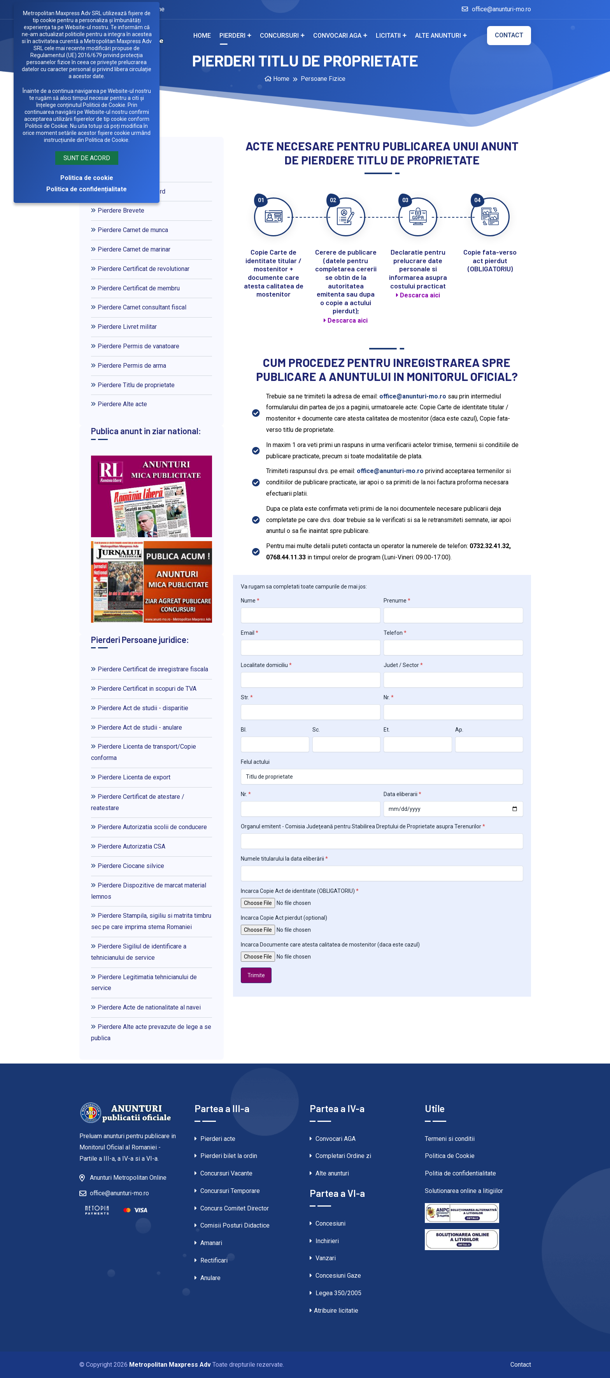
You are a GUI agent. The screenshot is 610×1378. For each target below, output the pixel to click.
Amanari (208, 1243)
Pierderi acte (215, 1138)
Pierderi (232, 35)
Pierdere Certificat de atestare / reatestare (137, 802)
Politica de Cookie (450, 1156)
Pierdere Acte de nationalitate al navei (146, 1007)
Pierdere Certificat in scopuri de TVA (143, 688)
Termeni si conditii (450, 1138)
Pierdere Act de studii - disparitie (139, 708)
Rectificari (211, 1260)
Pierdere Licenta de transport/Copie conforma (143, 752)
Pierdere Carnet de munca (129, 230)
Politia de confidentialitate (460, 1173)
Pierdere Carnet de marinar (130, 249)
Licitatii (388, 35)
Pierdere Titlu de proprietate (133, 385)
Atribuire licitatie (334, 1310)
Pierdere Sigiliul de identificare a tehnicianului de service (138, 952)
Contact (509, 35)
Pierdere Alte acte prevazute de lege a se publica (151, 1032)
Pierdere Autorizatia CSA (128, 846)
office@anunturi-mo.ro (496, 9)
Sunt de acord (86, 158)
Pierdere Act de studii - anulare (136, 727)
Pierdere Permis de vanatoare (135, 346)
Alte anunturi (438, 35)
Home (202, 35)
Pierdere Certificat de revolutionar (140, 268)
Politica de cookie (86, 178)
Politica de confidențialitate (86, 189)
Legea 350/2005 (335, 1293)
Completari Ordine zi (340, 1156)
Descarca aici (346, 320)
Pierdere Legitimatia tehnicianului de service (144, 982)
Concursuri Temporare (227, 1191)
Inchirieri (324, 1241)
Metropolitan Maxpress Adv (170, 1364)
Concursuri (279, 35)
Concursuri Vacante (223, 1173)
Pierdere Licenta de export (130, 777)
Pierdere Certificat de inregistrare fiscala (149, 669)
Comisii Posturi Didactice (232, 1225)
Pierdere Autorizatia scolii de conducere (149, 827)
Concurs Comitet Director (232, 1208)
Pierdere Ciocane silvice (127, 866)
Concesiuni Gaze (335, 1275)
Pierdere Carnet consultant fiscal (138, 307)
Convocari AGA (337, 35)
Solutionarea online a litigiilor (464, 1191)
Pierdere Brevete (117, 210)
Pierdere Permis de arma (128, 365)
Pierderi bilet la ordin (226, 1156)
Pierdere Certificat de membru (135, 288)
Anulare (208, 1278)
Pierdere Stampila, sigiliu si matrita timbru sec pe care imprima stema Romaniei (151, 921)
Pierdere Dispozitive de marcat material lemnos (148, 891)
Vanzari (323, 1258)
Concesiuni (327, 1223)
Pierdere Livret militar (124, 326)
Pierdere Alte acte (119, 404)
